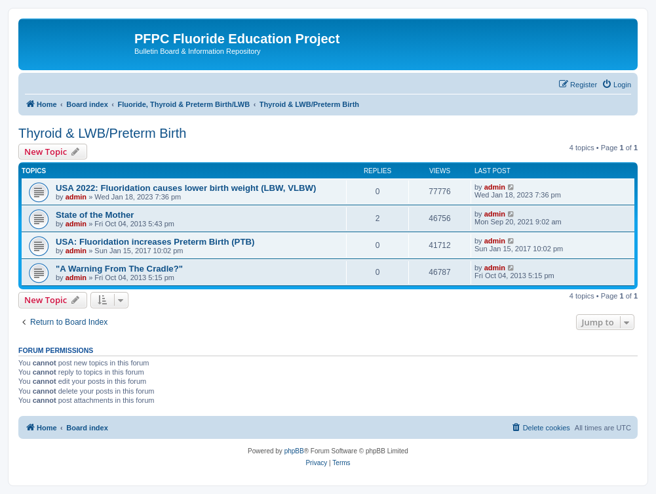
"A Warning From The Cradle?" (119, 269)
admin (76, 197)
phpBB (294, 451)
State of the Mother (95, 215)
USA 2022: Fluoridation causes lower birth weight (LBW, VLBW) (186, 188)
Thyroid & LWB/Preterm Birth (102, 133)
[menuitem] (616, 85)
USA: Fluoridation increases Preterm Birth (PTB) (155, 242)
